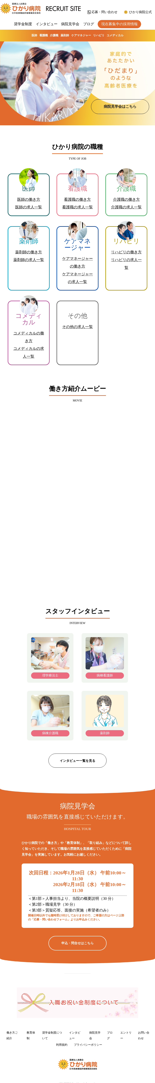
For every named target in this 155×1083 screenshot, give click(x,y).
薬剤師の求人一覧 (28, 260)
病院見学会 (70, 24)
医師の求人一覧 (28, 207)
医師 (34, 35)
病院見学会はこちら (120, 107)
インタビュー (47, 24)
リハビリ (98, 35)
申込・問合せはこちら (77, 943)
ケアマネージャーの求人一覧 (77, 278)
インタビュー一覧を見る (77, 760)
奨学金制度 (23, 24)
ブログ (88, 24)
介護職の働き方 (126, 199)
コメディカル (115, 35)
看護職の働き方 (77, 199)
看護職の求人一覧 (77, 207)
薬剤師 (65, 35)
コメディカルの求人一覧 (28, 352)
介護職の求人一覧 (126, 207)
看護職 (43, 35)
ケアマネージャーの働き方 (77, 262)
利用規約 (61, 1044)
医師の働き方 (28, 199)
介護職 (54, 35)
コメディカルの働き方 (28, 337)
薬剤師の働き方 (28, 252)
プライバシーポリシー (88, 1044)
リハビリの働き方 (126, 252)
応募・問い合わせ (104, 12)
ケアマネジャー (81, 35)
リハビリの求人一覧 (126, 264)
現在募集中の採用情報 (119, 24)
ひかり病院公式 (140, 12)
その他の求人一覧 (77, 327)
